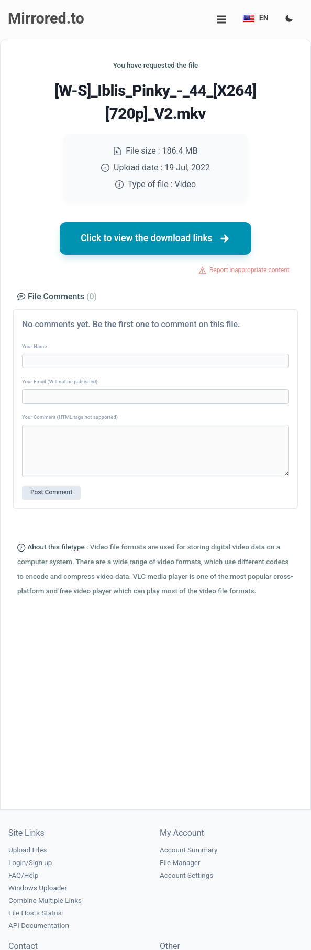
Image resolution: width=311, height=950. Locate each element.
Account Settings (186, 875)
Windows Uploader (37, 888)
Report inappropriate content (249, 270)
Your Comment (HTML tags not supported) (70, 417)
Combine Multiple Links (45, 900)
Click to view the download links (155, 238)
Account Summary (188, 850)
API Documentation (38, 926)
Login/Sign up (30, 863)
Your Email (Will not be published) (59, 381)
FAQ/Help (23, 875)
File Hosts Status (35, 913)
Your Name (34, 346)
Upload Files (27, 850)
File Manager (180, 863)
